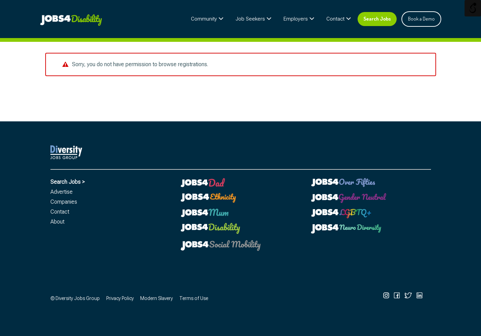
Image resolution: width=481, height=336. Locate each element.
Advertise (61, 192)
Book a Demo (421, 18)
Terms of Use (193, 298)
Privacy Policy (120, 298)
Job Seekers (250, 19)
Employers (296, 19)
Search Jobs (377, 18)
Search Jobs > (67, 182)
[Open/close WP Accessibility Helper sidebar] (473, 8)
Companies (63, 202)
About (57, 221)
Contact (335, 19)
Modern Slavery (156, 298)
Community (204, 19)
